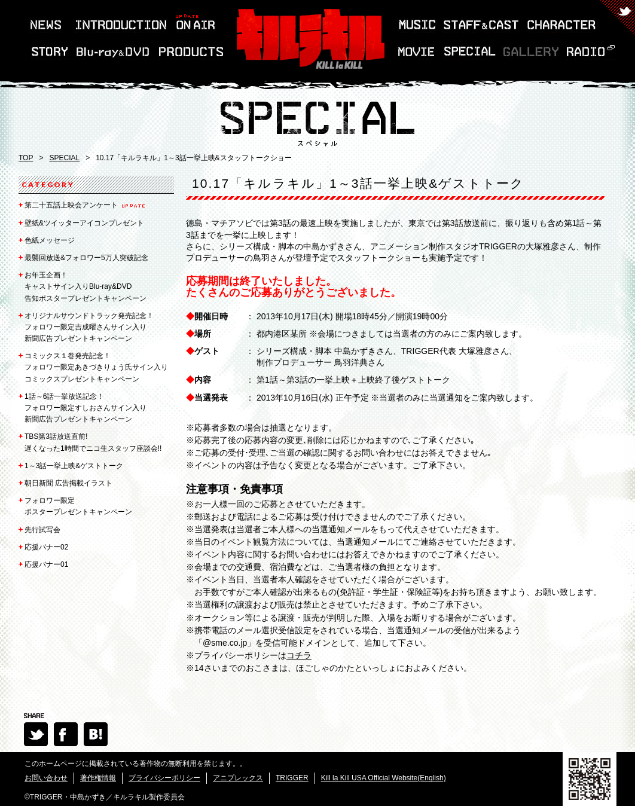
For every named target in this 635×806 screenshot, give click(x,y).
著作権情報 (98, 778)
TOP (26, 158)
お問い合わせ (46, 778)
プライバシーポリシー (164, 778)
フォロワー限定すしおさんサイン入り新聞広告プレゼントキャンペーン (85, 407)
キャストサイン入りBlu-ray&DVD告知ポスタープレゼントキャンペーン (85, 286)
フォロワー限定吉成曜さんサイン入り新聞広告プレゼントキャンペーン (89, 327)
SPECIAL (64, 158)
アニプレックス (238, 778)
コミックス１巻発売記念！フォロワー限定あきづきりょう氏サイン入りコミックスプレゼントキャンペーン (96, 367)
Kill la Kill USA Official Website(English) (383, 778)
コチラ (299, 655)
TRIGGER (292, 778)
